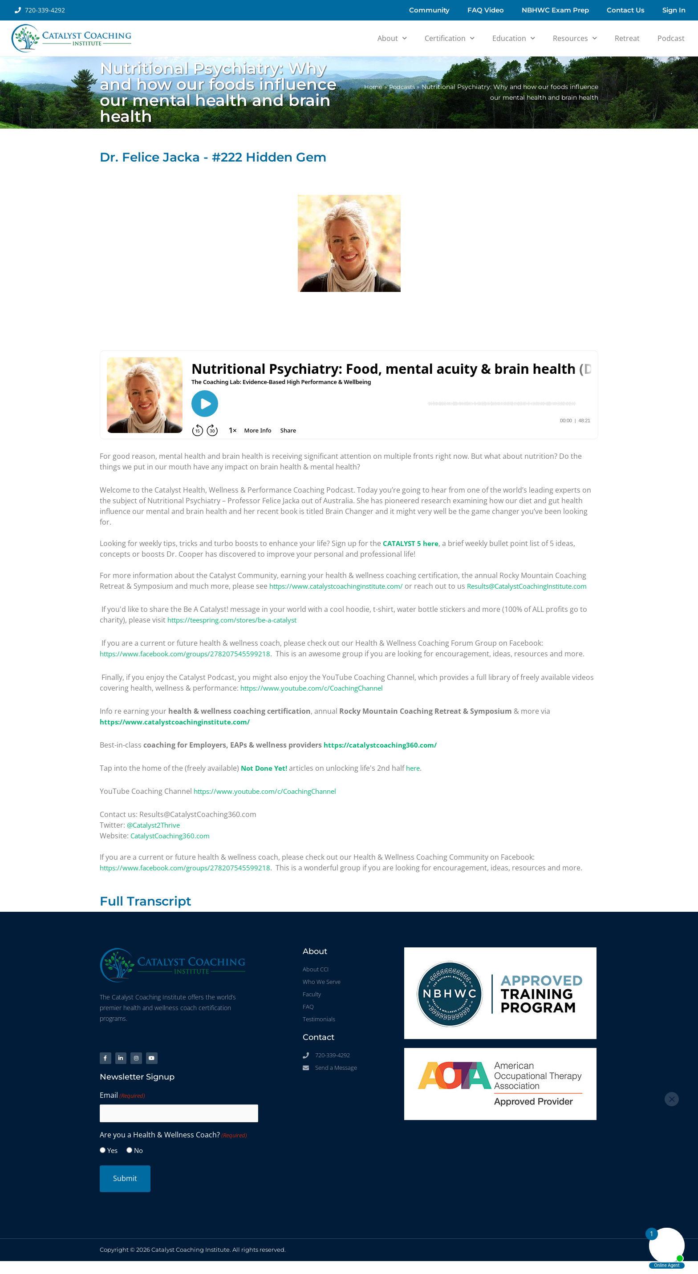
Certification (450, 38)
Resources (575, 38)
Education (513, 38)
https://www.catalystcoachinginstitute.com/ (342, 586)
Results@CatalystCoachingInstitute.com (166, 597)
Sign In (674, 10)
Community (429, 10)
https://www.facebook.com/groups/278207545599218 (189, 664)
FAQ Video (485, 10)
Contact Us (626, 10)
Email (122, 1109)
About (392, 38)
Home (370, 86)
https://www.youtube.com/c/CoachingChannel (317, 698)
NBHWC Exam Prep (555, 10)
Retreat (627, 38)
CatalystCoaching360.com (173, 846)
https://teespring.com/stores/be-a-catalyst (238, 630)
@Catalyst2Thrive (156, 835)
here (417, 778)
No (138, 1163)
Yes (112, 1163)
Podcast (671, 38)
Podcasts (400, 86)
